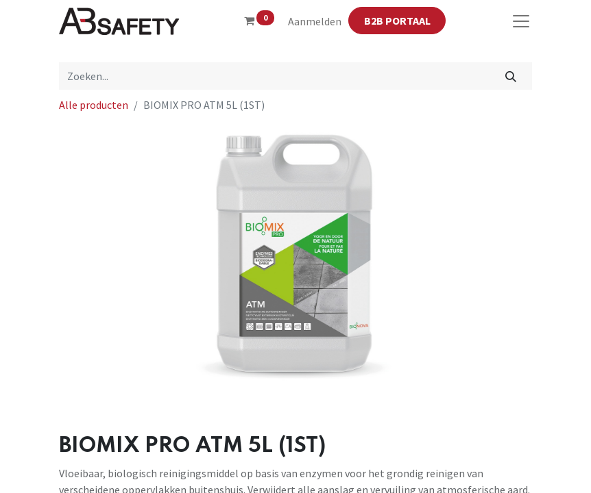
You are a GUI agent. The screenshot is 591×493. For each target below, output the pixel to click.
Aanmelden (314, 21)
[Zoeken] (511, 76)
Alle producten (93, 105)
